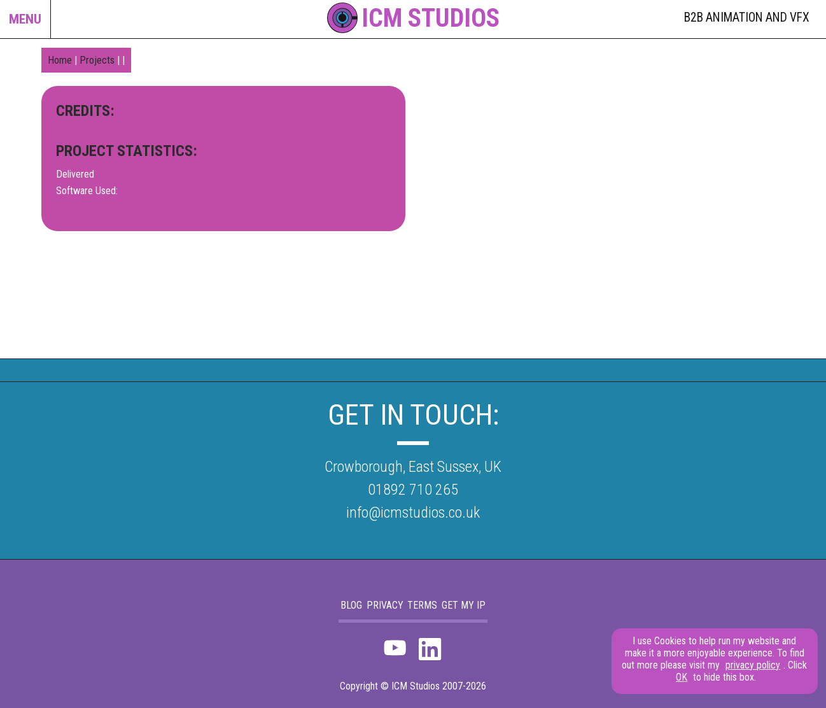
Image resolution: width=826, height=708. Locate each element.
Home (60, 60)
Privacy (385, 605)
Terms (422, 605)
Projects (97, 60)
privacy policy (752, 665)
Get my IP (464, 605)
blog (351, 605)
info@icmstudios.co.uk (413, 512)
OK (681, 677)
